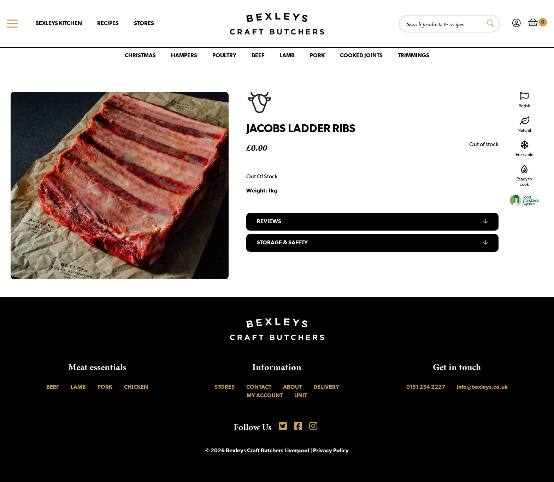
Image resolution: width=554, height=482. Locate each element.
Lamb (287, 56)
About (292, 387)
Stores (144, 23)
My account (265, 396)
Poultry (224, 56)
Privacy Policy (331, 451)
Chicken (136, 387)
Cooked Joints (361, 56)
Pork (317, 56)
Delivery (326, 387)
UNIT (300, 396)
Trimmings (413, 56)
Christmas (140, 56)
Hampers (184, 56)
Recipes (108, 23)
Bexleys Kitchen (58, 23)
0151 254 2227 (425, 387)
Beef (258, 56)
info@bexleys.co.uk (482, 387)
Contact (258, 387)
